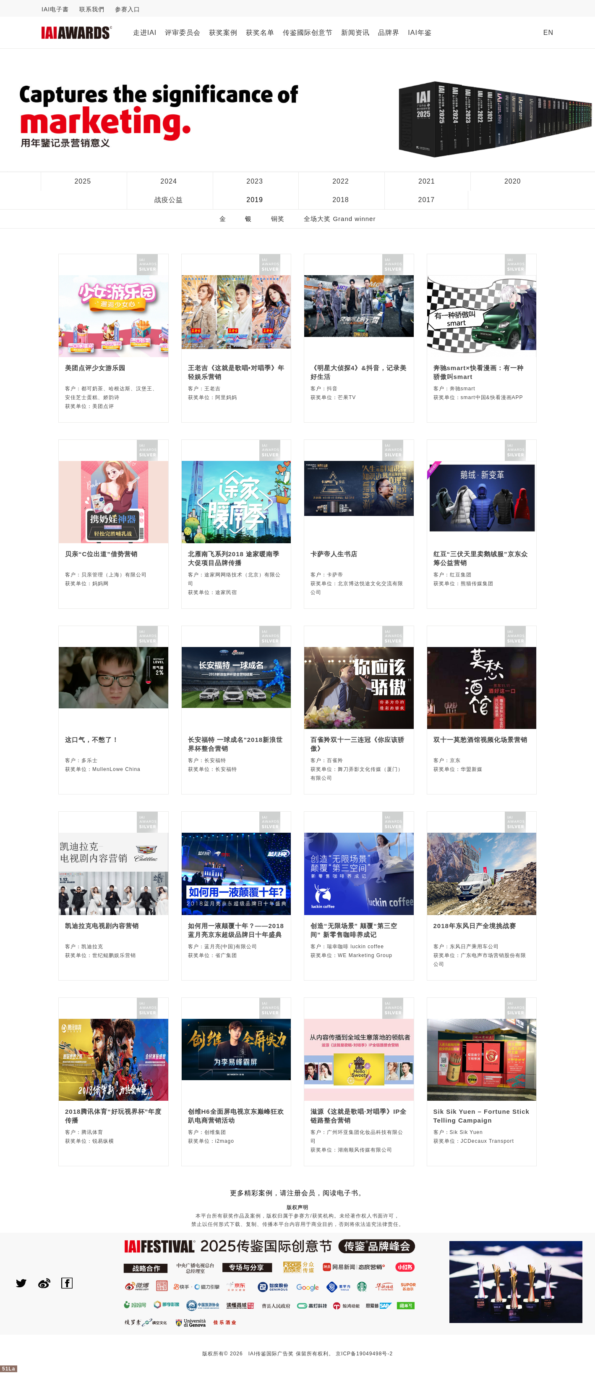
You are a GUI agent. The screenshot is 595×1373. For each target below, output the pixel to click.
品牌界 (388, 32)
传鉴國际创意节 (308, 32)
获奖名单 (260, 32)
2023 (254, 181)
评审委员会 (183, 32)
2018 (340, 199)
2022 (340, 181)
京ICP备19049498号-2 (364, 1354)
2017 (426, 199)
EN (548, 32)
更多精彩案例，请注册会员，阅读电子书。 (297, 1193)
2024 (168, 181)
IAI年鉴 (420, 32)
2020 (512, 181)
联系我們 (91, 9)
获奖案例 (223, 32)
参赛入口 (127, 9)
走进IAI (145, 32)
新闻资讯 (355, 32)
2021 (426, 181)
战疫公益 (168, 199)
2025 (82, 181)
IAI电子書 (55, 9)
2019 (254, 199)
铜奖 (277, 218)
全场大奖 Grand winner (340, 218)
